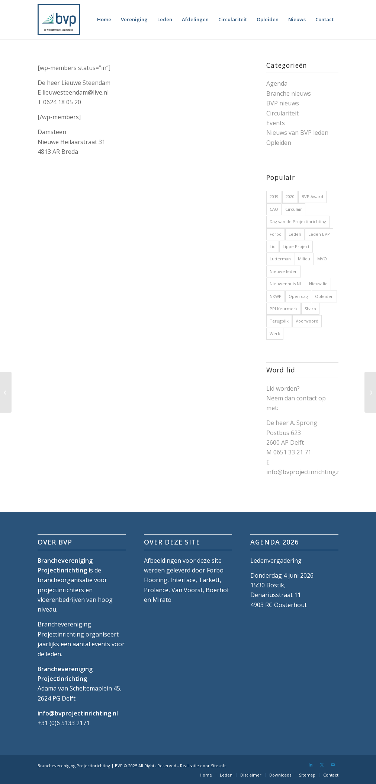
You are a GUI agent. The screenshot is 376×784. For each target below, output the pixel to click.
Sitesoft (218, 765)
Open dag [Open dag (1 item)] (298, 296)
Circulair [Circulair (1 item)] (293, 209)
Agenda (276, 83)
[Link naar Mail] (332, 764)
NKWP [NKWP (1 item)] (276, 296)
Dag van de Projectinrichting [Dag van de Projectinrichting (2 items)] (298, 221)
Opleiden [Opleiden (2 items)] (324, 296)
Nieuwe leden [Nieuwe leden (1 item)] (284, 271)
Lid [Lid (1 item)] (273, 246)
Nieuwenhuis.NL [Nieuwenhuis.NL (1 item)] (286, 283)
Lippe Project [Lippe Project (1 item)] (296, 246)
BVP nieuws (282, 103)
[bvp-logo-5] (59, 19)
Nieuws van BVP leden (297, 132)
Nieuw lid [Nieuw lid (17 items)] (318, 283)
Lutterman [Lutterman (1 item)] (280, 258)
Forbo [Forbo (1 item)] (276, 234)
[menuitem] (104, 19)
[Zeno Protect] (370, 392)
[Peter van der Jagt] (6, 392)
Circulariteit (282, 113)
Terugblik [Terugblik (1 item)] (279, 321)
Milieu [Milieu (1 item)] (304, 258)
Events (275, 123)
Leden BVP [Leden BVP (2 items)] (319, 234)
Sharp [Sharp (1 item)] (310, 308)
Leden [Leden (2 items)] (295, 234)
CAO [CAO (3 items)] (274, 209)
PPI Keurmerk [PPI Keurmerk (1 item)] (284, 308)
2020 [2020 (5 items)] (290, 196)
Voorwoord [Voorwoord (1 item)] (307, 321)
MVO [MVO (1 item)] (322, 258)
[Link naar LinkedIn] (310, 764)
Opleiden (278, 143)
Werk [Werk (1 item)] (275, 333)
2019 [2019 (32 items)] (274, 196)
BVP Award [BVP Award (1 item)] (312, 196)
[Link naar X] (321, 764)
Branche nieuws (288, 93)
